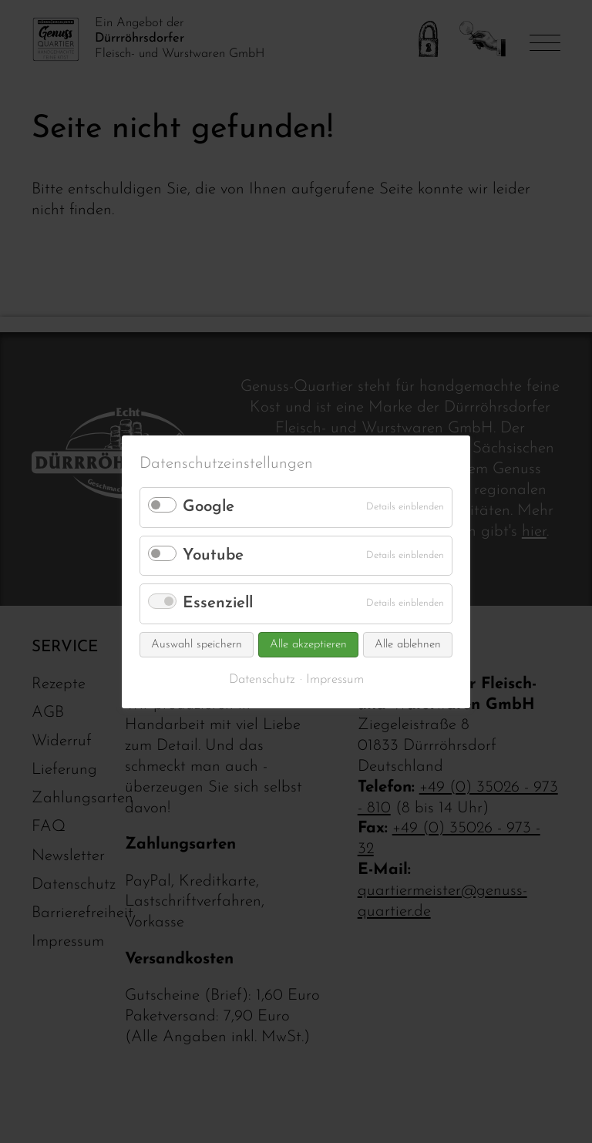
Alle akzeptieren (308, 645)
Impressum (335, 679)
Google (208, 506)
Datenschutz (262, 679)
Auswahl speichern (196, 645)
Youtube (213, 555)
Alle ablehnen (408, 645)
